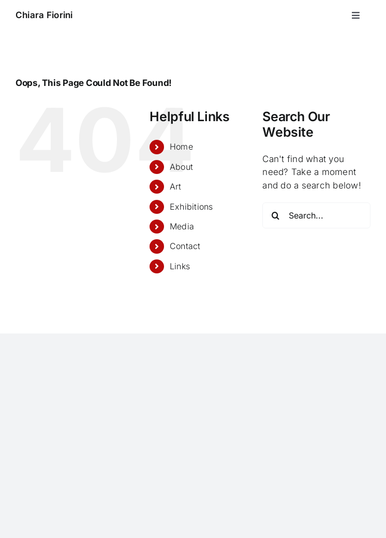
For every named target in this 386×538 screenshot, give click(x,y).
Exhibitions (191, 206)
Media (182, 226)
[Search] (275, 215)
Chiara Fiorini (44, 15)
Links (180, 266)
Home (181, 146)
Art (176, 186)
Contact (185, 246)
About (181, 167)
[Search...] (316, 215)
